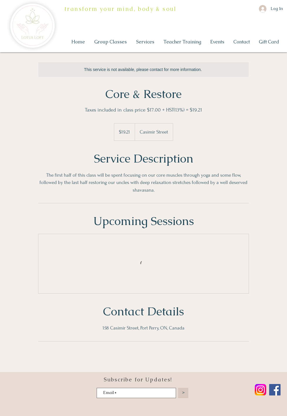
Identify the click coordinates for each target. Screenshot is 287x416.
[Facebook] (275, 389)
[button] (111, 42)
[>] (183, 393)
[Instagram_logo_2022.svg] (260, 389)
